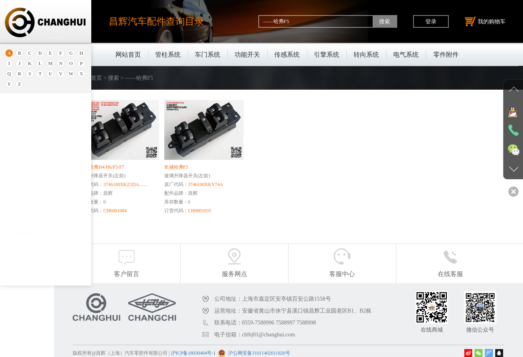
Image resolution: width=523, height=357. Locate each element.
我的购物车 (485, 21)
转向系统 (366, 54)
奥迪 (17, 114)
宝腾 (17, 220)
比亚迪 (19, 259)
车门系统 (207, 54)
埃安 (17, 134)
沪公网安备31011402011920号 (295, 348)
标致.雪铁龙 (25, 269)
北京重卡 (22, 279)
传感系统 (287, 54)
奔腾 (17, 229)
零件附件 (446, 54)
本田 (17, 190)
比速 (17, 249)
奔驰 (17, 239)
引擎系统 (326, 54)
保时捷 (19, 170)
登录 (430, 21)
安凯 (17, 124)
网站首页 (128, 54)
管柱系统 (168, 54)
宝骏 (17, 200)
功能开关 (247, 54)
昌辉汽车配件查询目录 (156, 21)
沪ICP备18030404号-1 (229, 348)
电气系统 (406, 54)
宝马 (17, 210)
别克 (17, 180)
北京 (17, 160)
